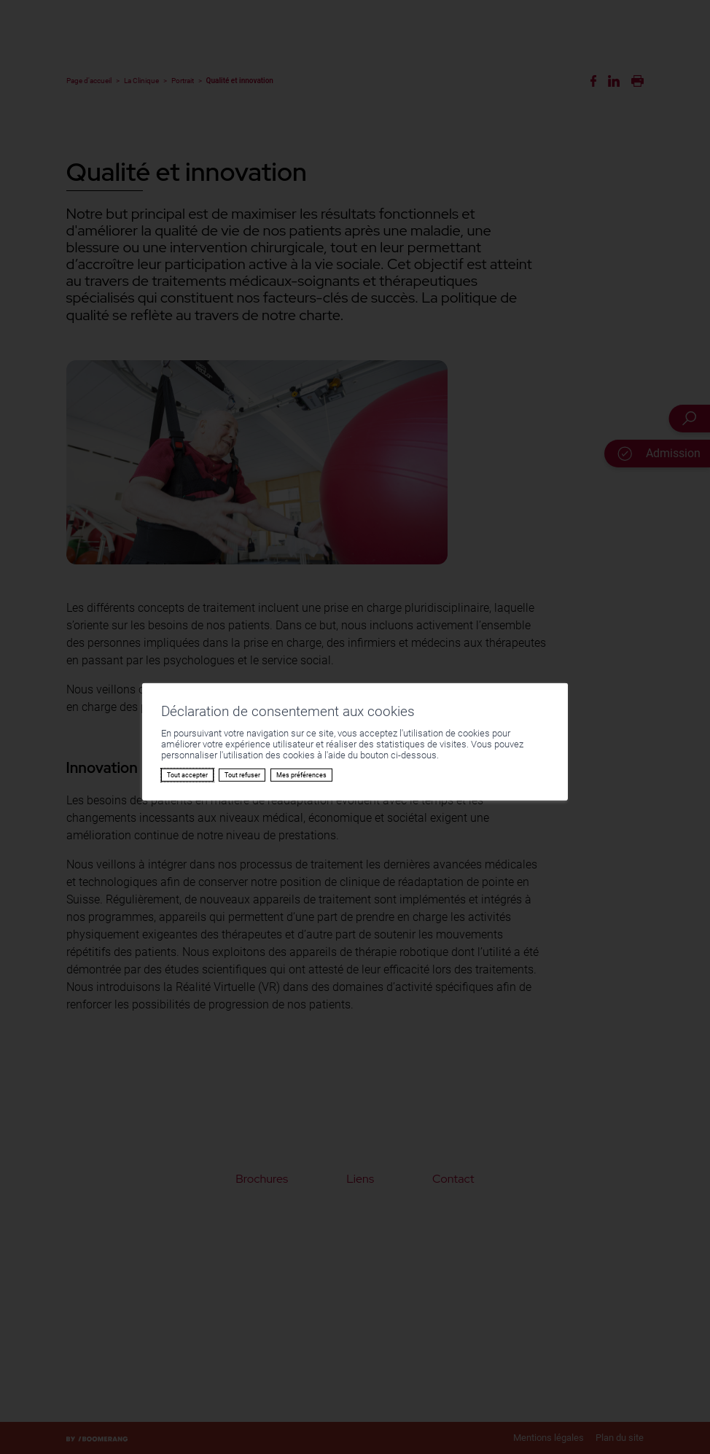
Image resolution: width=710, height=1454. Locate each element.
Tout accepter (187, 775)
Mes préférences (301, 775)
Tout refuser (242, 775)
